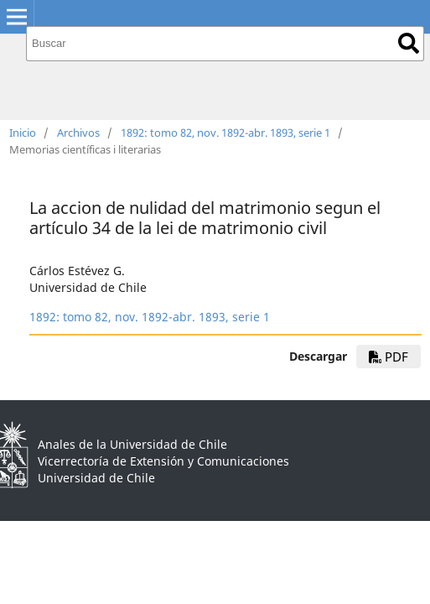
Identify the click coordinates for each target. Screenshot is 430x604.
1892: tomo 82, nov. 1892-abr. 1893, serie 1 (225, 132)
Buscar (408, 43)
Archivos (78, 132)
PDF (388, 356)
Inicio (22, 132)
